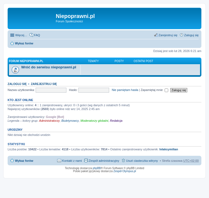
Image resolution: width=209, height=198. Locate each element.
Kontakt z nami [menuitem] (72, 160)
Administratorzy (49, 120)
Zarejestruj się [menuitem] (168, 35)
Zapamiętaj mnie (154, 90)
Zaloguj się (17, 84)
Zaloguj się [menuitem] (191, 35)
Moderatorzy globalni (94, 120)
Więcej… (21, 35)
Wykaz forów (24, 43)
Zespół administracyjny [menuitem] (104, 160)
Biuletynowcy (70, 120)
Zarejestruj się (44, 84)
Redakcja (116, 120)
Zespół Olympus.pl (124, 171)
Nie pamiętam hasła (125, 90)
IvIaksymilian (168, 149)
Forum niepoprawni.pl (26, 61)
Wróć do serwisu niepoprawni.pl (48, 67)
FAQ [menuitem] (37, 35)
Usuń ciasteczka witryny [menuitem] (142, 160)
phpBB (97, 168)
